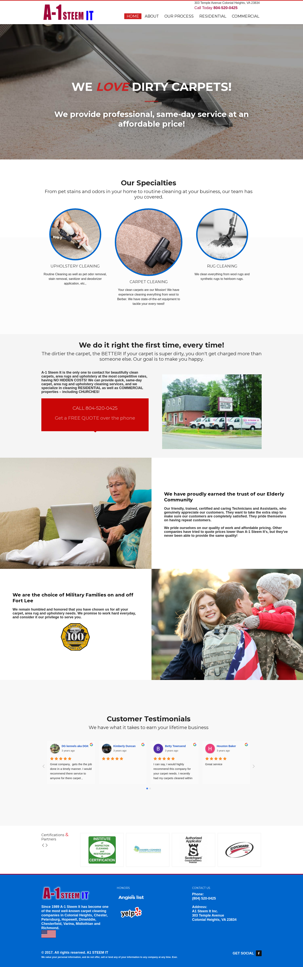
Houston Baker (226, 746)
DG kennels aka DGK (75, 746)
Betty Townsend (175, 746)
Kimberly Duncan (124, 746)
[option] (151, 91)
